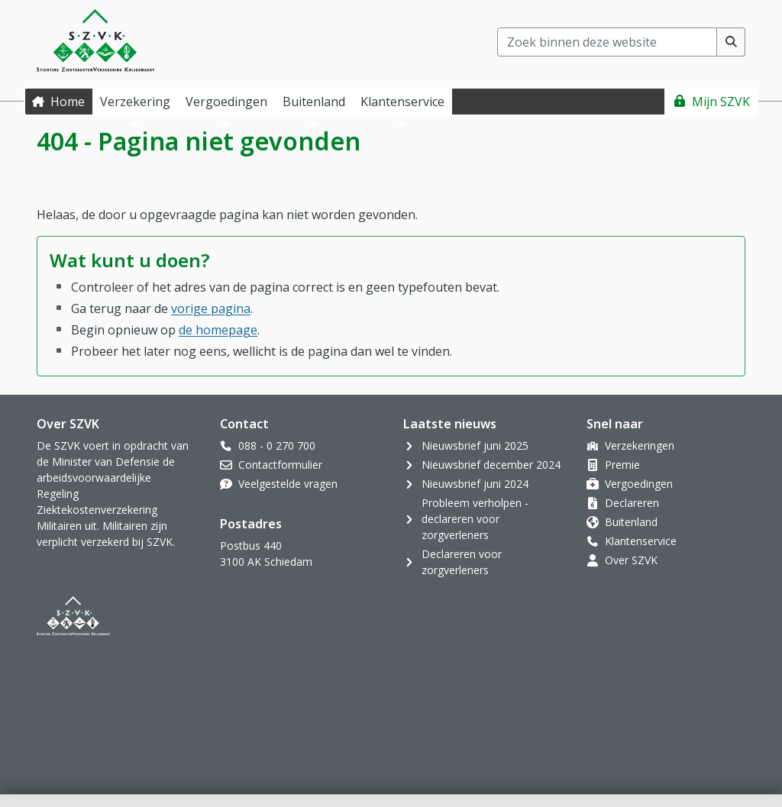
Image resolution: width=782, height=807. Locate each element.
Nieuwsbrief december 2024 (491, 464)
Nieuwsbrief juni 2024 (475, 483)
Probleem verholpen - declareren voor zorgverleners (475, 518)
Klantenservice (641, 541)
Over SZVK (631, 560)
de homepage (218, 329)
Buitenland (631, 522)
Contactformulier (280, 464)
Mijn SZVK (721, 101)
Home (67, 101)
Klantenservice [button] (402, 101)
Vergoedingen (639, 483)
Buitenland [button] (314, 101)
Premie (622, 464)
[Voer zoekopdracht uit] (731, 41)
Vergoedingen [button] (226, 101)
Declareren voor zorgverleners (462, 562)
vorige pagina (210, 308)
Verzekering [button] (135, 101)
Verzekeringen (639, 445)
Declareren (632, 502)
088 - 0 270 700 (276, 445)
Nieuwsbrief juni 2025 (475, 445)
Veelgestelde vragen (288, 483)
